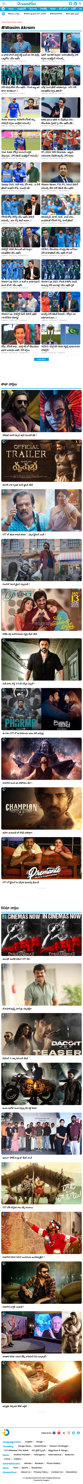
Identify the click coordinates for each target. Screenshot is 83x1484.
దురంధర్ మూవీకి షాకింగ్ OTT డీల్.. (17, 959)
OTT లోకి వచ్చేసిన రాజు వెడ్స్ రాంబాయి (18, 1207)
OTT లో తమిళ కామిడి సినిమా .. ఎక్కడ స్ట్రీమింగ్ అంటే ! (24, 534)
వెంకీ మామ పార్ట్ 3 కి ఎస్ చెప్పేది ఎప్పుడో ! (19, 683)
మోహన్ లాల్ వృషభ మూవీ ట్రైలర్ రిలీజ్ (18, 485)
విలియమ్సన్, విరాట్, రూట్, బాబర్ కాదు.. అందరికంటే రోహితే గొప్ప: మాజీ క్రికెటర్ (57, 218)
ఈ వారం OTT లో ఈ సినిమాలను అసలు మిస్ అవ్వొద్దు (23, 733)
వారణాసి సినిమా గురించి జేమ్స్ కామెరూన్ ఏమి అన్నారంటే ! (25, 1356)
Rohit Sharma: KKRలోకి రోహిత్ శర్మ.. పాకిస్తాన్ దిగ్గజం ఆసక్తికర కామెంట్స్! (18, 121)
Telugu (39, 1442)
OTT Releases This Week (16, 1450)
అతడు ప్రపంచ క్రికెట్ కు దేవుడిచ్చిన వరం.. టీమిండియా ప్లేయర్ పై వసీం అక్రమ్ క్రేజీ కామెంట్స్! (57, 123)
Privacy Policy (41, 1472)
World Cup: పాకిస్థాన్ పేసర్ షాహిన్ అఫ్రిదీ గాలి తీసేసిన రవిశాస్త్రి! (19, 316)
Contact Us (56, 1472)
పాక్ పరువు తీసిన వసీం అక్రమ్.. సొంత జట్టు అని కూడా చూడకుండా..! (20, 89)
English (29, 1442)
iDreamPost (40, 1446)
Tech (15, 1468)
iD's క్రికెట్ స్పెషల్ (38, 1450)
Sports (25, 1468)
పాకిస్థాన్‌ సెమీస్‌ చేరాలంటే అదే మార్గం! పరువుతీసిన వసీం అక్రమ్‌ (16, 251)
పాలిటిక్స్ (43, 8)
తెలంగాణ (33, 8)
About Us (25, 1472)
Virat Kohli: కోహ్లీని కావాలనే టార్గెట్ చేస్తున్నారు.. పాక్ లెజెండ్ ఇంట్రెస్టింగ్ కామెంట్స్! (20, 154)
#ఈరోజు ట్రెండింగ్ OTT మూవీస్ (35, 13)
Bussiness (37, 1468)
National (69, 1455)
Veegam (46, 1480)
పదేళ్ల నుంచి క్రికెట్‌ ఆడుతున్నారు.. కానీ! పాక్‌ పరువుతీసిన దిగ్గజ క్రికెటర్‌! (58, 89)
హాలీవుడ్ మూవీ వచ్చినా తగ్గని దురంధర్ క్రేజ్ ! (20, 435)
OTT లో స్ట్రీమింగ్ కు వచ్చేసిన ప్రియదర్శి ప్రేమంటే (21, 882)
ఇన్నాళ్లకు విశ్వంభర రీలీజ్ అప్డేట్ (15, 1406)
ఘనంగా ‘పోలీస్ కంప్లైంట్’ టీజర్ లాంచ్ (17, 1158)
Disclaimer (71, 1472)
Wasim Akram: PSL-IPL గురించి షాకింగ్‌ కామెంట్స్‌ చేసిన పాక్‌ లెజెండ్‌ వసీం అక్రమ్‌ (59, 186)
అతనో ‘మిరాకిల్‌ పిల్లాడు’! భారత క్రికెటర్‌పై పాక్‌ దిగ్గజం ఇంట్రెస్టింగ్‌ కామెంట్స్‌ (59, 56)
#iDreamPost (56, 13)
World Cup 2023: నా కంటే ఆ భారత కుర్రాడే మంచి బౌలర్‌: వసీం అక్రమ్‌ (20, 283)
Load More (41, 359)
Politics (17, 1459)
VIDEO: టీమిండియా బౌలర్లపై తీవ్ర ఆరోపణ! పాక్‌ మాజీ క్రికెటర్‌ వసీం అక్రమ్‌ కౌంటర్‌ (59, 251)
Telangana (39, 1455)
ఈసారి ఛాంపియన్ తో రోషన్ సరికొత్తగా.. (18, 833)
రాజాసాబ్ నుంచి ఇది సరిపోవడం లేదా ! (17, 783)
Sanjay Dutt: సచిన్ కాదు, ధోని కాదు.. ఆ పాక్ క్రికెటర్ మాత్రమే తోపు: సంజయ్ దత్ (20, 186)
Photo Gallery (53, 1463)
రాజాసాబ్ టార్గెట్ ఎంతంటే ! (13, 1307)
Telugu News (6, 22)
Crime (7, 1459)
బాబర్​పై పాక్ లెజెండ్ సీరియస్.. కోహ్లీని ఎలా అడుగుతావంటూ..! (58, 316)
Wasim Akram (17, 22)
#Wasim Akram (18, 27)
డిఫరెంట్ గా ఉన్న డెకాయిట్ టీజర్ (15, 1058)
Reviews (39, 1463)
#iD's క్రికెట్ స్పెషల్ (72, 13)
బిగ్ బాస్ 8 (63, 8)
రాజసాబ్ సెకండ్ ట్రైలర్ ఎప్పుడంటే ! (16, 584)
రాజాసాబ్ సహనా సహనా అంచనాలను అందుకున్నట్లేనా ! (24, 1257)
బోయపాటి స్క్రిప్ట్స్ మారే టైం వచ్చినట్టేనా (17, 1009)
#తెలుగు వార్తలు (14, 13)
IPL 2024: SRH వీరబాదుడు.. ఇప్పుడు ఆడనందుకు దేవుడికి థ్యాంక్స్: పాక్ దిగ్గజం (57, 154)
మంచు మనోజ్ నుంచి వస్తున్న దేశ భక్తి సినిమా (20, 1108)
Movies (27, 1463)
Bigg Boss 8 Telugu (58, 1450)
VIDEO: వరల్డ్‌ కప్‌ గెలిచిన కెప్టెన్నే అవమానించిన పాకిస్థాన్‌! (60, 348)
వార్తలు (11, 8)
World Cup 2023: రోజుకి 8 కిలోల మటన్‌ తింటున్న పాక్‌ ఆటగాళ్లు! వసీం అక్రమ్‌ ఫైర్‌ (59, 283)
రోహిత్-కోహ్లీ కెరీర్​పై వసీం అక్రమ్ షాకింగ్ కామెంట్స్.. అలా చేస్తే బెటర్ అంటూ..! (17, 218)
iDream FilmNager (59, 1446)
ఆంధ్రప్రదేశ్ (21, 8)
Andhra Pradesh (22, 1455)
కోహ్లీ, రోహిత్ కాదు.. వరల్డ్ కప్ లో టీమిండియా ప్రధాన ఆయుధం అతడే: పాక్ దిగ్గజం (20, 348)
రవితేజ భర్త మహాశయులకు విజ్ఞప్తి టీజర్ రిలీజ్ (20, 634)
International (54, 1455)
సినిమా (53, 8)
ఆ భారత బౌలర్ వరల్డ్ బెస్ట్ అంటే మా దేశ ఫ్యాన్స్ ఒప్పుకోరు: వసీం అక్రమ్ (20, 56)
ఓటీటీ (73, 8)
